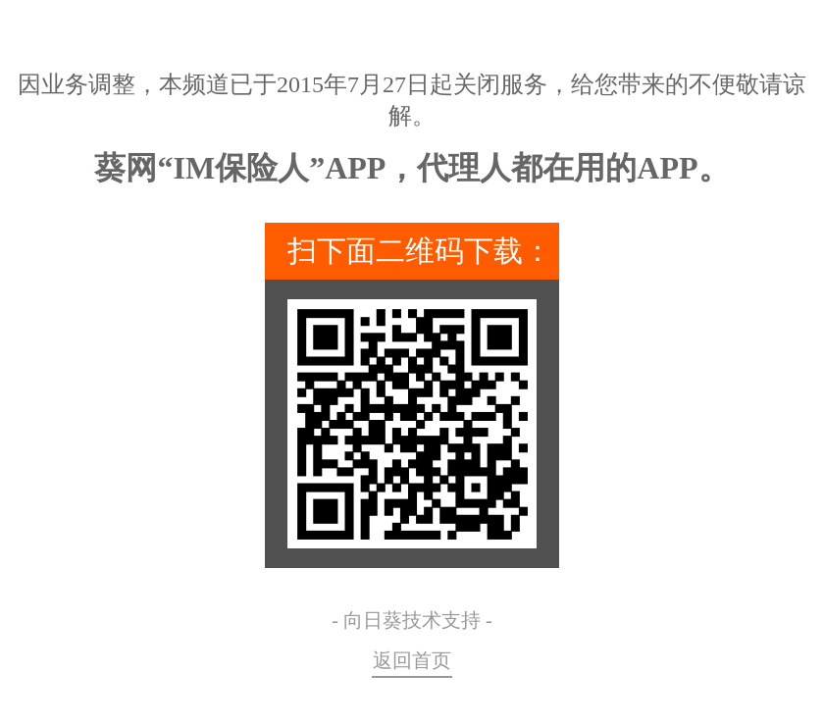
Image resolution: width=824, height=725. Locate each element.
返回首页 (412, 660)
